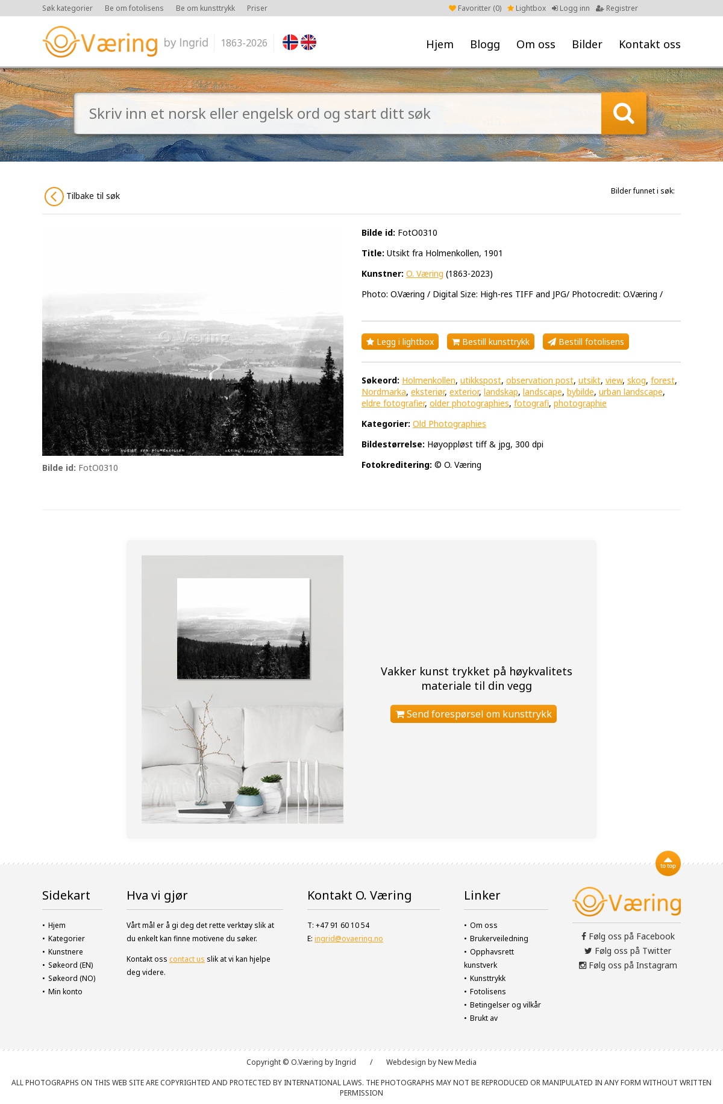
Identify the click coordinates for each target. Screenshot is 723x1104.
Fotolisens (488, 991)
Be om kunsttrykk (205, 8)
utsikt (589, 380)
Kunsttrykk (487, 978)
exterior (464, 391)
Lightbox (526, 8)
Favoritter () (475, 8)
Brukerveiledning (499, 938)
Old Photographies (449, 423)
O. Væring (424, 273)
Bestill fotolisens (586, 341)
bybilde (580, 391)
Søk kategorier (67, 8)
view (614, 380)
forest (663, 380)
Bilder (587, 44)
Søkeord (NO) (71, 978)
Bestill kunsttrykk (491, 341)
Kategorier (66, 938)
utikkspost (480, 380)
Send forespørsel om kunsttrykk (473, 714)
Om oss (536, 44)
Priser (257, 8)
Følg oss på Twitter (627, 950)
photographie (580, 403)
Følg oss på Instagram (628, 965)
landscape (542, 391)
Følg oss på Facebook (628, 936)
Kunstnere (65, 952)
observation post (540, 380)
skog (636, 380)
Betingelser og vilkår (505, 1005)
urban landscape (631, 391)
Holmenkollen (428, 380)
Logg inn (571, 8)
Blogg (485, 44)
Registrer (617, 8)
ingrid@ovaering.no (349, 938)
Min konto (65, 991)
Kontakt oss (650, 44)
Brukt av (484, 1018)
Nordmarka (384, 391)
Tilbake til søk (82, 196)
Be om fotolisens (134, 8)
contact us (187, 959)
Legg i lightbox (400, 341)
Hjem (440, 44)
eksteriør (428, 391)
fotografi (531, 403)
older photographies (469, 403)
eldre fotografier (393, 403)
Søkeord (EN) (70, 965)
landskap (501, 391)
